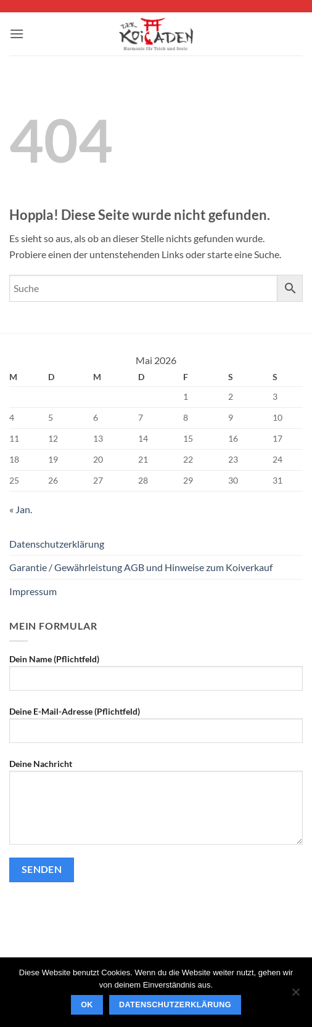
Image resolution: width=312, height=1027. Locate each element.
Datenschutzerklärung (56, 544)
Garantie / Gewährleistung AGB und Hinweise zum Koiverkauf (141, 567)
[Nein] (295, 995)
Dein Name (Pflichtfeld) (156, 677)
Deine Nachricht (156, 806)
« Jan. (20, 509)
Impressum (33, 591)
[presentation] (103, 915)
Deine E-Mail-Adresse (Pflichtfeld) (156, 729)
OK (87, 1005)
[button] (16, 33)
